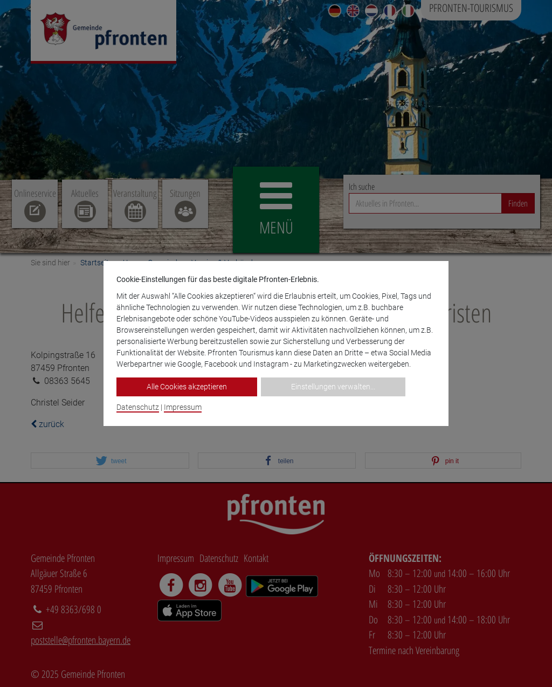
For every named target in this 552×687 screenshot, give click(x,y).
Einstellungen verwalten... (333, 386)
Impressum (183, 407)
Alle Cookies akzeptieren (187, 386)
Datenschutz (137, 407)
